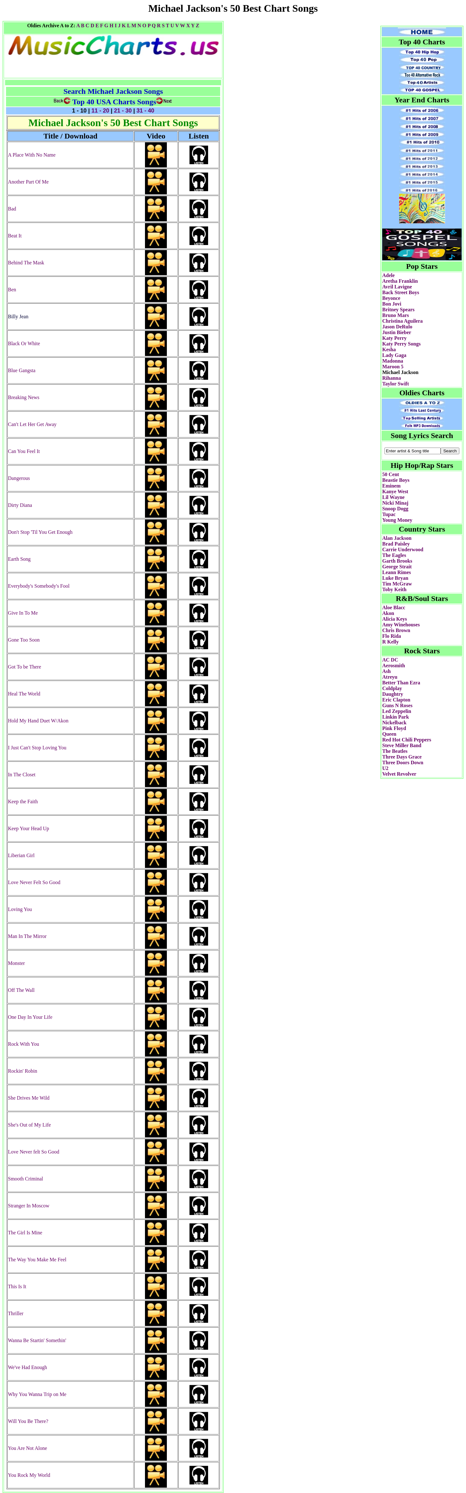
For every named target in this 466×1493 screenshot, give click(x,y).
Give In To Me (23, 613)
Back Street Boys (400, 292)
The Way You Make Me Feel (37, 1259)
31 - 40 (144, 110)
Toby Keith (394, 589)
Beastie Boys (396, 480)
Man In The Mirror (27, 936)
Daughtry (392, 694)
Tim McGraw (397, 583)
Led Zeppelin (396, 711)
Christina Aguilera (402, 321)
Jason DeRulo (397, 326)
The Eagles (394, 555)
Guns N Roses (397, 705)
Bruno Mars (395, 315)
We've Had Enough (27, 1367)
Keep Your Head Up (28, 828)
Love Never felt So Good (33, 1151)
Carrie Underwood (402, 549)
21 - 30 (122, 110)
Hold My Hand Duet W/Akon (38, 720)
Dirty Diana (20, 505)
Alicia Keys (394, 619)
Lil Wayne (393, 497)
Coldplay (392, 688)
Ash (386, 671)
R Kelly (390, 641)
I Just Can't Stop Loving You (37, 747)
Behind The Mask (26, 262)
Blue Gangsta (22, 370)
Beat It (15, 235)
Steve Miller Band (401, 745)
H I (113, 25)
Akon (388, 613)
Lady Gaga (394, 355)
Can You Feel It (24, 451)
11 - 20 (100, 110)
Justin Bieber (396, 332)
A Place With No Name (32, 155)
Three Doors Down (402, 762)
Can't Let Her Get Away (32, 424)
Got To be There (24, 666)
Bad (12, 208)
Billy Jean (18, 316)
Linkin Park (395, 717)
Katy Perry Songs (401, 343)
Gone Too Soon (24, 640)
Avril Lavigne (397, 286)
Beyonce (391, 298)
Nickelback (394, 722)
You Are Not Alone (27, 1448)
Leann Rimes (396, 572)
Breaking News (23, 397)
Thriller (15, 1313)
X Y (190, 25)
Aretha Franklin (400, 281)
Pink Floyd (394, 728)
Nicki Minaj (395, 503)
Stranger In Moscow (28, 1205)
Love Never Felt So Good (34, 882)
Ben (12, 289)
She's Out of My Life (29, 1125)
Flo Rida (391, 636)
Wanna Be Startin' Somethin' (37, 1340)
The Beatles (395, 751)
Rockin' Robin (22, 1071)
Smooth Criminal (25, 1178)
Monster (16, 963)
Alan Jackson (396, 538)
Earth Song (19, 559)
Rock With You (23, 1044)
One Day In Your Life (30, 1017)
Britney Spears (398, 309)
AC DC (390, 659)
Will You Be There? (28, 1421)
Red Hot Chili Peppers (406, 739)
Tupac (389, 514)
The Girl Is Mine (25, 1232)
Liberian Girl (21, 855)
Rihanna (391, 378)
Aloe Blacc (393, 607)
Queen (389, 734)
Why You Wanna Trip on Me (37, 1394)
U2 (385, 768)
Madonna (392, 361)
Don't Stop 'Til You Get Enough (40, 532)
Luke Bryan (395, 578)
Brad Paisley (396, 543)
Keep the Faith (23, 801)
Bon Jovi (391, 304)
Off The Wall (21, 990)
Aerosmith (393, 665)
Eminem (391, 485)
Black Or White (24, 343)
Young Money (397, 520)
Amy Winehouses (401, 624)
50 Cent (390, 474)
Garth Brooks (397, 561)
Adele (388, 275)
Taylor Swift (395, 383)
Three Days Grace (402, 756)
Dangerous (19, 478)
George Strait (397, 566)
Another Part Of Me (28, 181)
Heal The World (24, 693)
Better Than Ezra (401, 682)
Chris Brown (396, 630)
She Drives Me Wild (28, 1098)
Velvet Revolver (399, 774)
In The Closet (22, 774)
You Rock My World (29, 1475)
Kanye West (395, 491)
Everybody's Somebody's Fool (38, 586)
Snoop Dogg (395, 508)
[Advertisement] (343, 23)
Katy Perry (394, 338)
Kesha (389, 349)
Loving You (20, 909)
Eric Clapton (396, 699)
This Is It (17, 1286)
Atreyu (389, 677)
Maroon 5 (393, 366)
